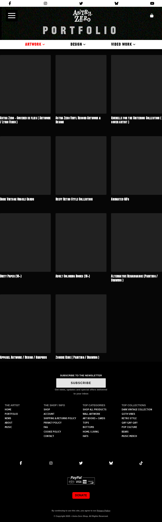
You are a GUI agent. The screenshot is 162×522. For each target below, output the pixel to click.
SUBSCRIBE (81, 383)
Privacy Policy (103, 511)
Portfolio (81, 30)
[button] (12, 15)
